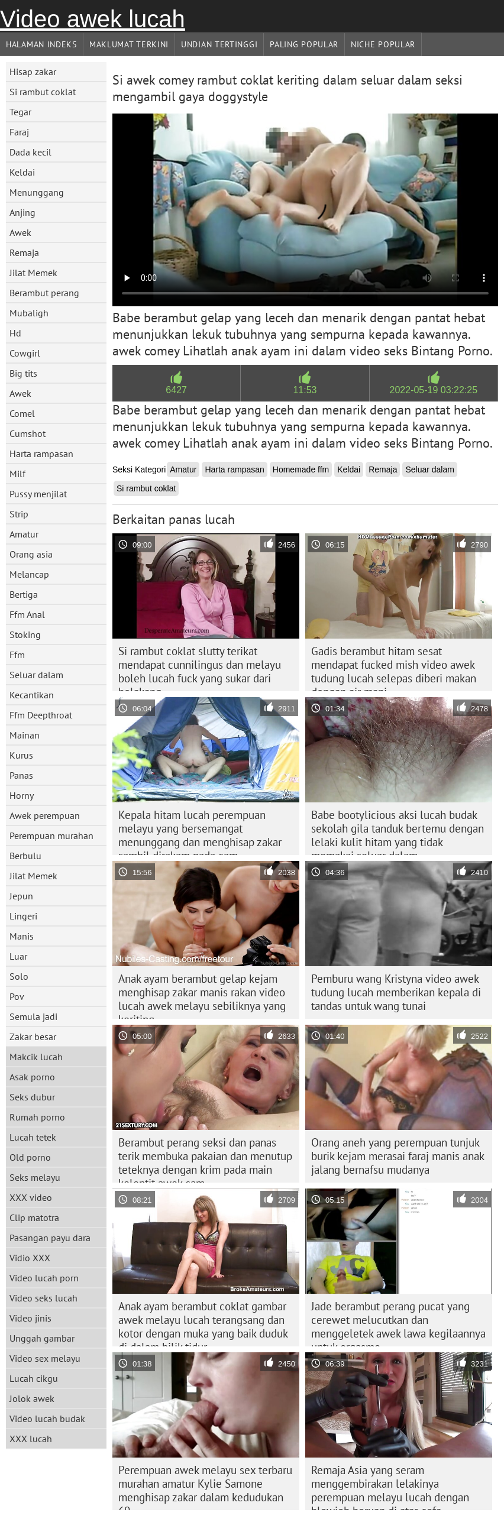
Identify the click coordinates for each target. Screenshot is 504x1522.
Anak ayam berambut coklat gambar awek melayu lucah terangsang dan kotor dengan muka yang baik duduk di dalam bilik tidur (203, 1322)
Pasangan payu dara (50, 1237)
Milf (17, 474)
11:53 (304, 390)
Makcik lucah (36, 1057)
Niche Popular (383, 44)
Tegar (20, 112)
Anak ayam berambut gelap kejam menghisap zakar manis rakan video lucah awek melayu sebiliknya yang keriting (202, 995)
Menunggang (36, 192)
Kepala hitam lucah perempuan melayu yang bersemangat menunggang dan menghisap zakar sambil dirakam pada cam (200, 831)
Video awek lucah (92, 19)
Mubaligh (29, 313)
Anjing (22, 212)
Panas (21, 775)
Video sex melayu (44, 1358)
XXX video (30, 1197)
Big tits (23, 373)
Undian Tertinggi (219, 44)
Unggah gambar (42, 1338)
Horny (21, 795)
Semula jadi (33, 1016)
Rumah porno (37, 1117)
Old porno (30, 1157)
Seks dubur (32, 1097)
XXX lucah (30, 1439)
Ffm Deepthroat (40, 715)
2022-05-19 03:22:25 (434, 390)
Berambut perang (44, 293)
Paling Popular (304, 44)
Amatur (23, 534)
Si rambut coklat (42, 92)
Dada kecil (30, 152)
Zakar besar (32, 1036)
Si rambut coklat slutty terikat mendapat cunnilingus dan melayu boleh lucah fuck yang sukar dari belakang (199, 667)
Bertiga (23, 594)
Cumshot (27, 433)
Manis (21, 936)
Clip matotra (34, 1217)
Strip (18, 514)
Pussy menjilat (38, 494)
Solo (18, 976)
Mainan (24, 735)
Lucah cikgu (33, 1378)
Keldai (22, 172)
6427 (176, 390)
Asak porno (32, 1077)
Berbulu (25, 856)
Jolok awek (31, 1398)
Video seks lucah (43, 1298)
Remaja (24, 252)
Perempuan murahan (51, 835)
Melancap (29, 574)
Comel (22, 413)
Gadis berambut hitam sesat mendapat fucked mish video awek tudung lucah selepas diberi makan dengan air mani (393, 667)
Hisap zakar (32, 71)
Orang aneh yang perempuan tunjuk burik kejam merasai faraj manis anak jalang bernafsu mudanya (397, 1156)
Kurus (21, 755)
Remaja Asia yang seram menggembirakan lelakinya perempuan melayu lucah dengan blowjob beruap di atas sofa (390, 1486)
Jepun (21, 896)
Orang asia (31, 554)
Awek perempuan (44, 815)
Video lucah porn (44, 1278)
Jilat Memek (33, 273)
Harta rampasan (41, 453)
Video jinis (30, 1318)
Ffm (17, 654)
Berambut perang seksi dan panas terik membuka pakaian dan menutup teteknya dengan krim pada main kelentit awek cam (205, 1159)
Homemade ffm (301, 469)
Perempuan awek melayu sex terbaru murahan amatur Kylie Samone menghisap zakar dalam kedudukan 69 (205, 1486)
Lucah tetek (32, 1137)
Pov (16, 996)
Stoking (25, 634)
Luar (18, 956)
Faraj (19, 132)
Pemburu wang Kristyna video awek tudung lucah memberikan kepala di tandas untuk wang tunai (396, 992)
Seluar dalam (36, 675)
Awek (20, 232)
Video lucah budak (47, 1418)
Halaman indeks (41, 44)
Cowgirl (24, 353)
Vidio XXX (29, 1258)
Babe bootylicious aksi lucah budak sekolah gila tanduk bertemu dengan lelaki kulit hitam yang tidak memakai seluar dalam (397, 831)
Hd (15, 333)
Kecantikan (31, 695)
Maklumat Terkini (129, 44)
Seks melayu (34, 1177)
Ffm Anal (27, 614)
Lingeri (23, 916)
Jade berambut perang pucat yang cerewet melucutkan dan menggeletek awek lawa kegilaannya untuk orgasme (398, 1322)
